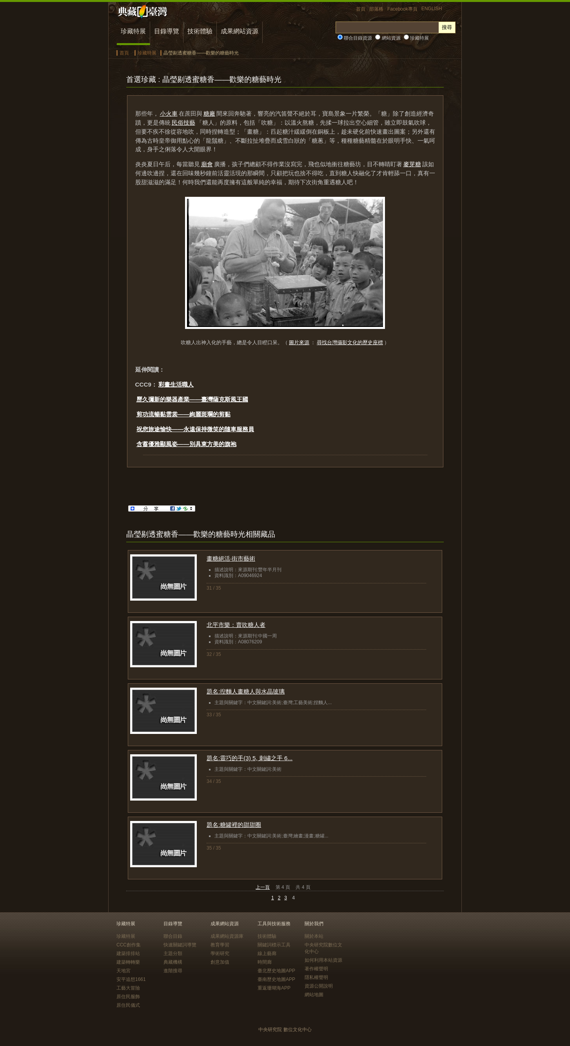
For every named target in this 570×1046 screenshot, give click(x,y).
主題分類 (172, 953)
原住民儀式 (128, 1005)
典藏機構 (172, 962)
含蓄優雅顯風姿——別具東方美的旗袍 (186, 444)
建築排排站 (128, 953)
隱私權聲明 (316, 977)
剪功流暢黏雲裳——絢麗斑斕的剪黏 (183, 414)
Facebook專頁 (402, 9)
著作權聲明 (316, 969)
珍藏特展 (133, 31)
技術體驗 (199, 31)
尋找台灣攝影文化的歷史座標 (350, 342)
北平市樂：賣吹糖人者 (236, 624)
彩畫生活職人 (176, 384)
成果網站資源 (239, 31)
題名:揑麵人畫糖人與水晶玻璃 (246, 691)
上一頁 (263, 887)
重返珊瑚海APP (274, 988)
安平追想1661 (131, 979)
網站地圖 (314, 994)
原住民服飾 (128, 996)
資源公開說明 (319, 986)
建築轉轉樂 (128, 962)
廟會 (207, 164)
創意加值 (220, 962)
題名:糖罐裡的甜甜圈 (234, 824)
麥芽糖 (412, 164)
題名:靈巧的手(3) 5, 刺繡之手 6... (249, 758)
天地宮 (123, 970)
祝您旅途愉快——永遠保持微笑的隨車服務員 (195, 429)
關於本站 (314, 936)
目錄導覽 (166, 31)
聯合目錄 (172, 936)
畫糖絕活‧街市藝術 (231, 558)
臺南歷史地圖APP (276, 979)
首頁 (360, 9)
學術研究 (220, 953)
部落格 (376, 9)
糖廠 (209, 113)
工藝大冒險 (128, 988)
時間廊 (265, 962)
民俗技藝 (183, 122)
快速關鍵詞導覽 (179, 945)
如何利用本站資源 (323, 960)
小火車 (169, 113)
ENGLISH (431, 8)
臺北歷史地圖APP (276, 970)
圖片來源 (299, 342)
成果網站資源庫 (227, 936)
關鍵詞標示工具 (274, 945)
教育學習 (220, 945)
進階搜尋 (172, 970)
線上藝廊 (267, 953)
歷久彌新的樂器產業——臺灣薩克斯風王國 (192, 399)
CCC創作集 (128, 945)
